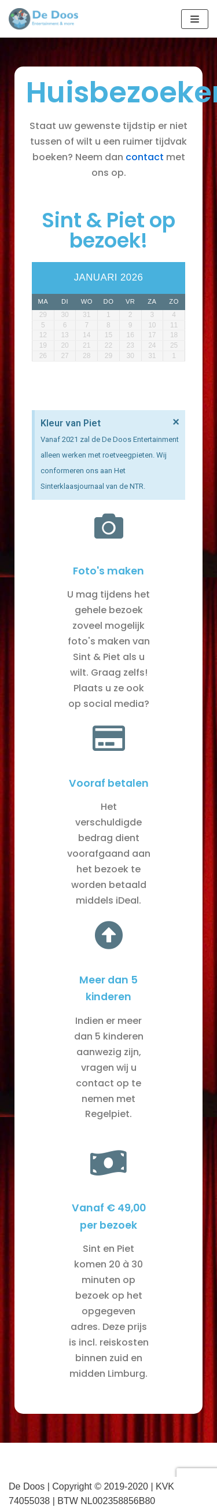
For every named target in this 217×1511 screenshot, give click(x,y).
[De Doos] (43, 19)
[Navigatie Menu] (194, 19)
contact (145, 157)
